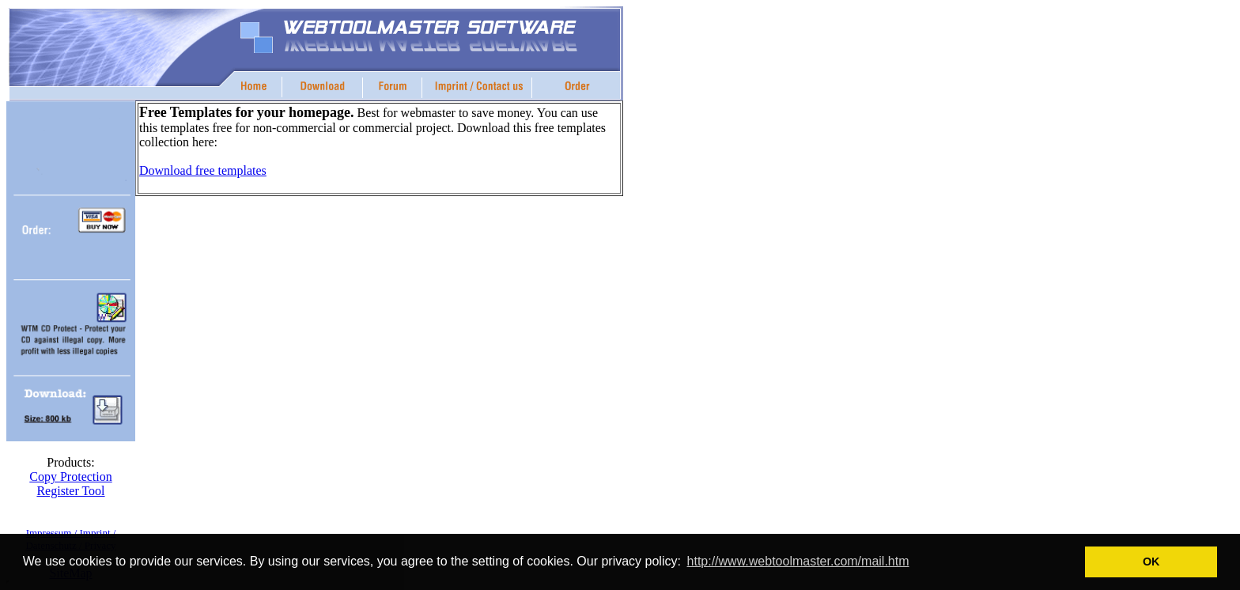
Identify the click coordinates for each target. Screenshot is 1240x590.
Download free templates (203, 170)
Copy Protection (70, 476)
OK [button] (1151, 561)
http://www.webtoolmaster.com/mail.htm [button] (798, 561)
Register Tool (70, 490)
